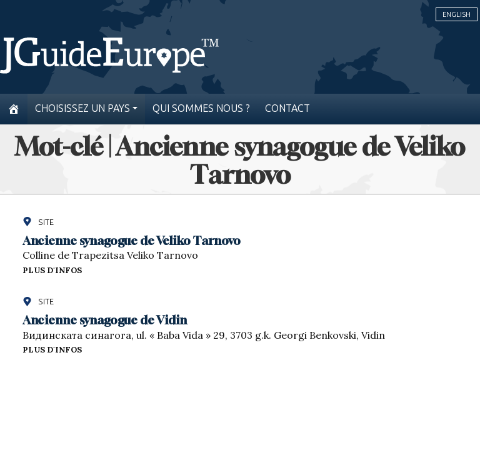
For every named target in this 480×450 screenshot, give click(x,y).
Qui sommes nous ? (201, 108)
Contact (287, 108)
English (456, 14)
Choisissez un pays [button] (82, 108)
